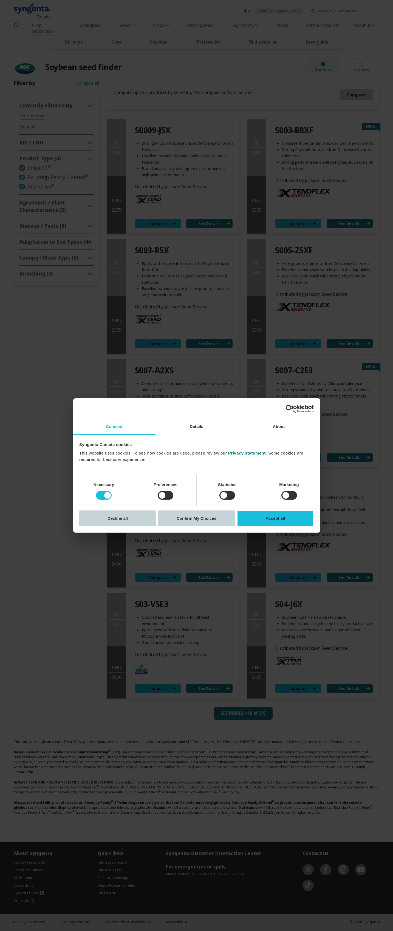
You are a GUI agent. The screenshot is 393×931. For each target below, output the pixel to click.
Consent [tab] (114, 426)
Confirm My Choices (196, 518)
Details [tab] (196, 426)
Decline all (118, 518)
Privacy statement (247, 453)
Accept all (275, 518)
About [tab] (279, 426)
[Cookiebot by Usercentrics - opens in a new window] (290, 408)
